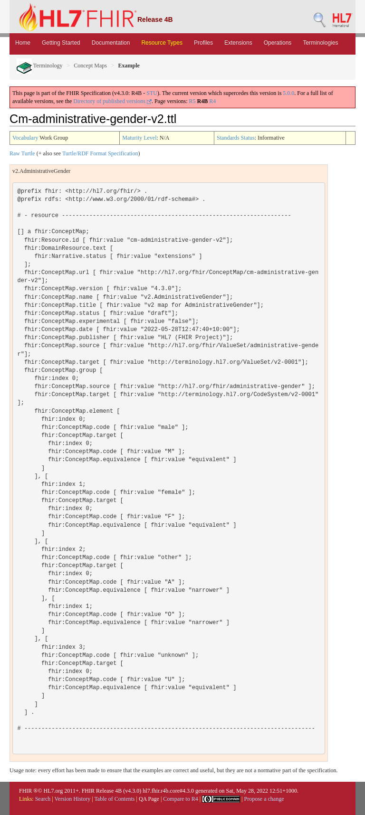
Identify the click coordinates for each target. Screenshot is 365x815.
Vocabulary (25, 137)
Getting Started (61, 42)
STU (151, 93)
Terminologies (320, 42)
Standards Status (236, 137)
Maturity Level (139, 137)
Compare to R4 (180, 799)
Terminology (40, 65)
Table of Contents (114, 799)
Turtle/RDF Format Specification (100, 153)
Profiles (203, 42)
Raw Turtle (22, 153)
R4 (212, 101)
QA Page (149, 799)
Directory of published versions (112, 101)
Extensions (238, 42)
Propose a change (264, 799)
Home (22, 42)
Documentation (111, 42)
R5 (192, 101)
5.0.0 (288, 93)
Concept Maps (90, 65)
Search (43, 799)
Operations (278, 42)
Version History (73, 799)
